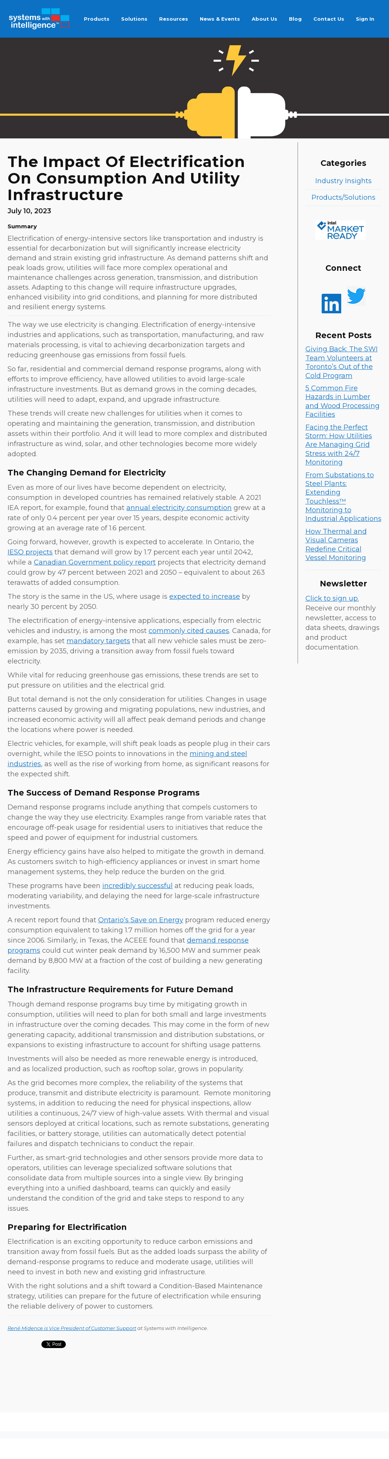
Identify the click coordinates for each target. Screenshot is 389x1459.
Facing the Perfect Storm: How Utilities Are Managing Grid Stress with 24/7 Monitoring (338, 445)
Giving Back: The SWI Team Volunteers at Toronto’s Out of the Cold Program (341, 362)
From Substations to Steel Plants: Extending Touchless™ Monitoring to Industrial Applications (343, 497)
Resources (173, 19)
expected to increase (204, 596)
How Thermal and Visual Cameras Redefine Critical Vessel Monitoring (336, 544)
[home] (39, 18)
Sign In (365, 19)
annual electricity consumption (179, 508)
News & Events (220, 19)
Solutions (134, 19)
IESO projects (30, 552)
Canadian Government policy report (95, 562)
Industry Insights (343, 181)
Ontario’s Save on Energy (140, 920)
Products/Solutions (343, 197)
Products (96, 19)
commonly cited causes (189, 631)
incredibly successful (137, 886)
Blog (295, 19)
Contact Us (328, 19)
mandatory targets (98, 641)
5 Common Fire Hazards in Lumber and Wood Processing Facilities (342, 401)
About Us (264, 19)
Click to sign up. (332, 598)
